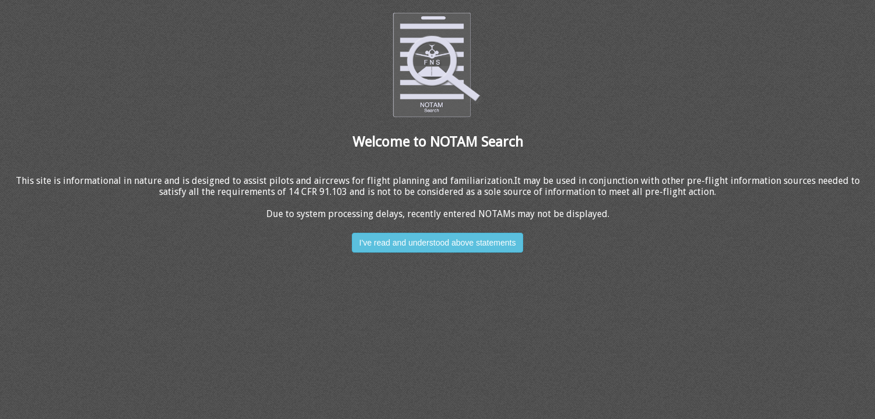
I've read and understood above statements (437, 242)
